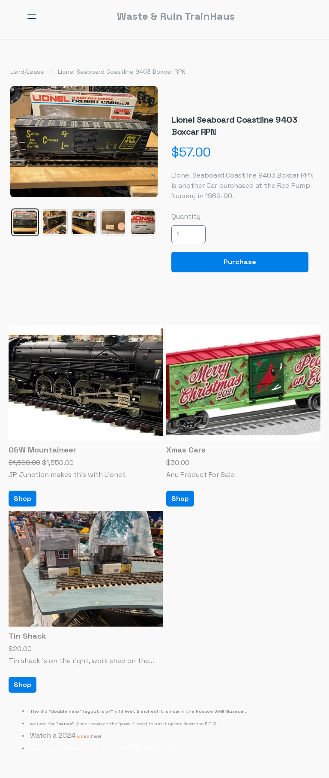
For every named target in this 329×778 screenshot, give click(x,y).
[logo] (175, 16)
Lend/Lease (27, 71)
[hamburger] (32, 16)
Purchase (240, 261)
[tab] (25, 222)
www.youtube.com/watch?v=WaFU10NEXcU (101, 747)
